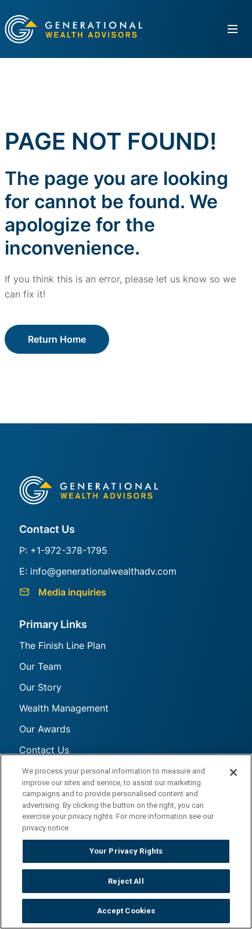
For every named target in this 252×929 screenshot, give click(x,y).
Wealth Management (64, 708)
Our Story (40, 687)
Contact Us (44, 750)
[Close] (233, 772)
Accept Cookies (126, 910)
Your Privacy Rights (126, 851)
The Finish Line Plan (62, 645)
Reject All (125, 881)
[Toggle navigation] (233, 29)
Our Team (40, 666)
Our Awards (44, 729)
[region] (126, 841)
